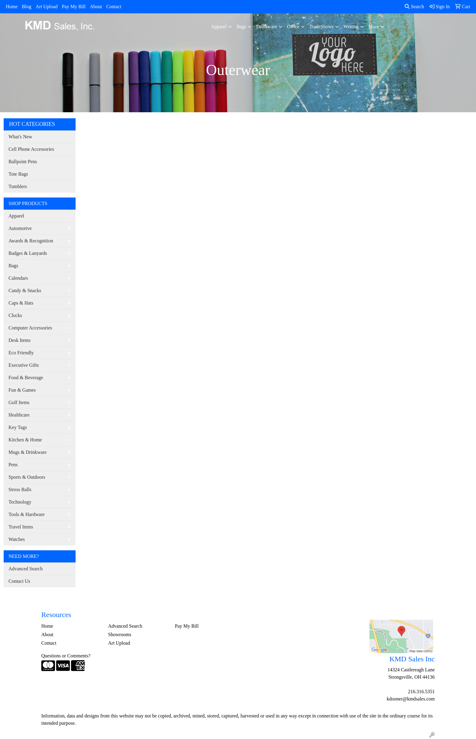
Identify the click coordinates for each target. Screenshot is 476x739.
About (96, 6)
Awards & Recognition (30, 240)
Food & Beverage (25, 377)
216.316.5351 (421, 691)
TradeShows (321, 26)
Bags (241, 26)
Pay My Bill (74, 6)
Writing (351, 26)
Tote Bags (18, 174)
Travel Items (20, 526)
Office (293, 26)
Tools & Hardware (26, 514)
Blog (26, 6)
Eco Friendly (21, 352)
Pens (13, 464)
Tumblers (17, 186)
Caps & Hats (20, 302)
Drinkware (266, 26)
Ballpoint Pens (22, 161)
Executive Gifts (23, 365)
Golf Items (18, 402)
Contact (113, 6)
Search (414, 6)
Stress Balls (19, 489)
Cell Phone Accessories (31, 149)
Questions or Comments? (65, 655)
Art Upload (46, 6)
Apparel (219, 26)
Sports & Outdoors (26, 477)
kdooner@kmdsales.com (411, 698)
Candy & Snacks (24, 290)
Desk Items (19, 340)
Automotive (20, 228)
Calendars (18, 278)
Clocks (15, 315)
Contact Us (19, 581)
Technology (19, 501)
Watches (16, 539)
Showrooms (119, 634)
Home (12, 6)
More (374, 26)
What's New (20, 136)
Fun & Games (22, 390)
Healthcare (18, 414)
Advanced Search (25, 568)
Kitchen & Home (25, 439)
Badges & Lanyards (27, 253)
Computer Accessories (30, 327)
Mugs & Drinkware (27, 452)
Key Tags (17, 427)
